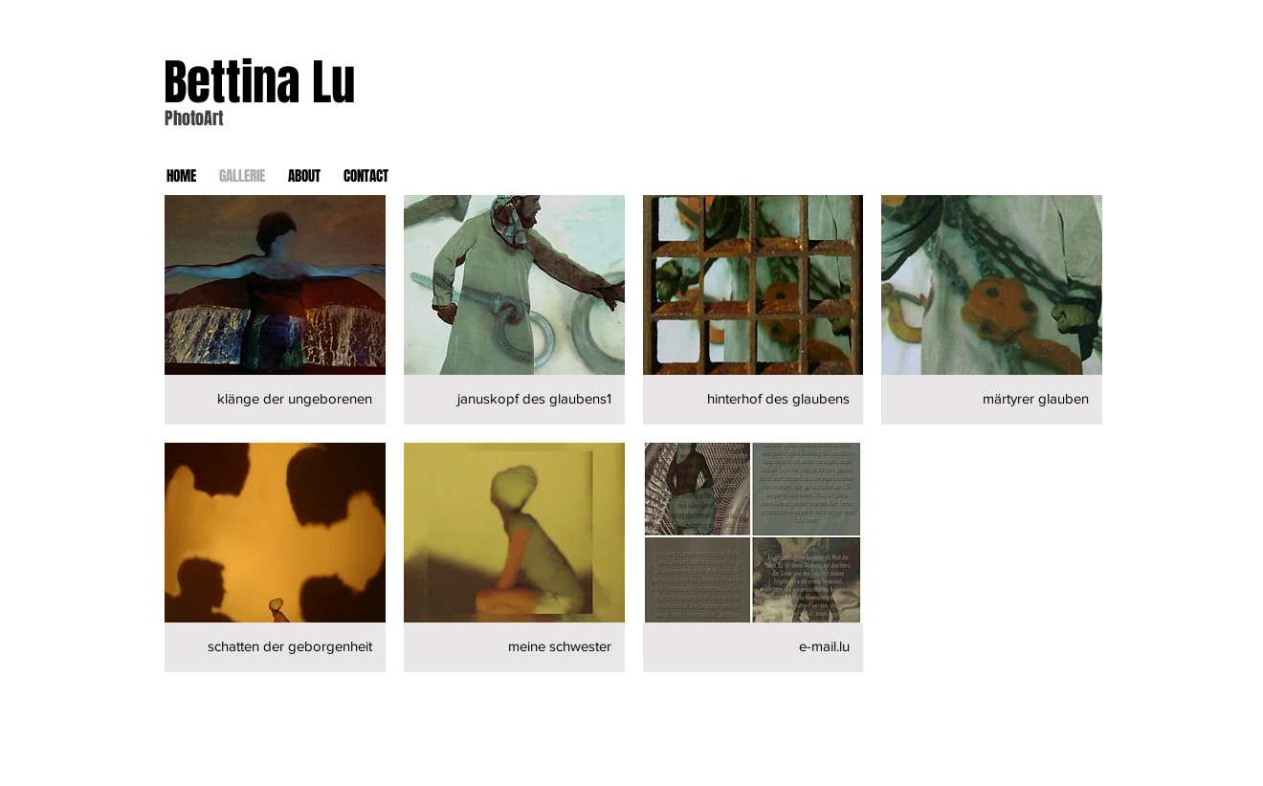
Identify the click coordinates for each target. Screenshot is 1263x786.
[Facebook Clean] (992, 773)
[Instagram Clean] (1072, 773)
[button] (275, 310)
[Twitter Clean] (1019, 773)
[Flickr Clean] (1045, 773)
